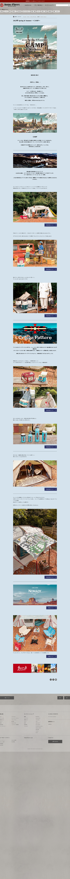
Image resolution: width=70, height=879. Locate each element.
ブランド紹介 (2, 741)
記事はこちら (50, 656)
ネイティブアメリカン (33, 16)
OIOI (36, 721)
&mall (37, 732)
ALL (1, 716)
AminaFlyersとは (28, 5)
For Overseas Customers (52, 716)
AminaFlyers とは (28, 737)
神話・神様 (33, 11)
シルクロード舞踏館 (15, 724)
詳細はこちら (50, 607)
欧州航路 (1, 724)
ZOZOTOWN (38, 718)
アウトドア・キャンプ (43, 16)
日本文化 (19, 11)
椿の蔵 (13, 721)
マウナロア (13, 716)
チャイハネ (24, 16)
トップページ (2, 740)
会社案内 (1, 745)
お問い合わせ (55, 741)
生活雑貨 (38, 16)
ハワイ (6, 11)
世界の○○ (14, 11)
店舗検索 (1, 743)
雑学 (10, 11)
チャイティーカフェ (15, 718)
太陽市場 (49, 724)
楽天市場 (37, 729)
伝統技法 (50, 11)
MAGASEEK (38, 724)
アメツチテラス (2, 726)
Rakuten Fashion (38, 727)
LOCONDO (38, 719)
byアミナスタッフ (26, 11)
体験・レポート (56, 11)
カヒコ (1, 721)
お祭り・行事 (43, 11)
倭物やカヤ (2, 719)
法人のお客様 (14, 740)
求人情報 (13, 741)
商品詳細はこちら (49, 225)
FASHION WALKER (39, 726)
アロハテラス (14, 719)
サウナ (38, 11)
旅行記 (2, 11)
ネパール (28, 16)
